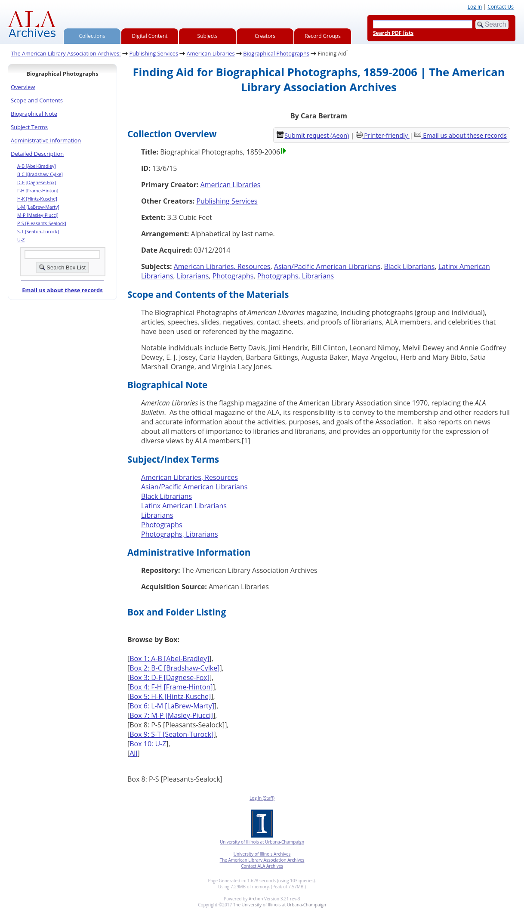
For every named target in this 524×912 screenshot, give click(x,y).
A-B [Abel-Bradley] (36, 166)
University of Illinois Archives (262, 854)
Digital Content (149, 36)
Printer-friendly (386, 135)
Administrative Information (46, 140)
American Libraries (211, 53)
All (133, 753)
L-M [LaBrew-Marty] (38, 207)
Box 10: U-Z (147, 743)
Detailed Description (37, 154)
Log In (475, 6)
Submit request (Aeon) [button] (313, 135)
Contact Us (500, 6)
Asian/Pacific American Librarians (327, 266)
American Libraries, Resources (222, 266)
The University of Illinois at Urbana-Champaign (279, 905)
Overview (23, 87)
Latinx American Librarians (184, 505)
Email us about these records (62, 290)
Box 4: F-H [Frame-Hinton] (171, 687)
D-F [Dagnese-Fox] (36, 182)
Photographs (233, 276)
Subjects (207, 36)
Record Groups (323, 36)
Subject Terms (29, 127)
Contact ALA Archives (262, 866)
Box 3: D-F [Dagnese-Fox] (169, 677)
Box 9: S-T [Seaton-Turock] (171, 734)
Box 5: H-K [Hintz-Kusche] (170, 696)
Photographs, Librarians (295, 276)
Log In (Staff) (262, 798)
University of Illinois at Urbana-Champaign (262, 842)
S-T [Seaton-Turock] (38, 232)
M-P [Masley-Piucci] (38, 215)
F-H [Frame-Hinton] (37, 191)
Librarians (193, 276)
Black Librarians (409, 266)
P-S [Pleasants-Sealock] (41, 223)
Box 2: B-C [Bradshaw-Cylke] (174, 668)
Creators (265, 36)
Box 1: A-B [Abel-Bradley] (169, 658)
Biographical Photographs (276, 53)
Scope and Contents (37, 100)
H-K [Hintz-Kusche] (37, 199)
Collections (92, 36)
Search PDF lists (393, 33)
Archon (256, 899)
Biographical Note (34, 113)
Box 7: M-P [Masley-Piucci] (171, 715)
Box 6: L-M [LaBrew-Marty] (171, 706)
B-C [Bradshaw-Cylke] (40, 174)
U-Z (21, 240)
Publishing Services (153, 53)
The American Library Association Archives (262, 860)
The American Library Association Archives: (66, 53)
